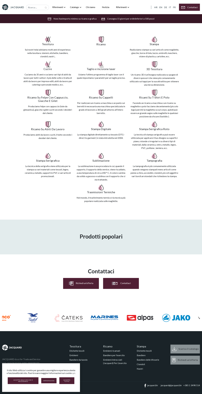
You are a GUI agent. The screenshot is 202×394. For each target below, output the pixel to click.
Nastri (140, 368)
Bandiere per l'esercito (114, 355)
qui (73, 373)
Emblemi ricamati (111, 350)
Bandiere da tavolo (78, 359)
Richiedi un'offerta (81, 283)
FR (174, 7)
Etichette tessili (76, 350)
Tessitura (75, 346)
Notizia (105, 7)
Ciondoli (141, 364)
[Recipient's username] (34, 7)
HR (155, 7)
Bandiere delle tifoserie (148, 359)
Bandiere (141, 355)
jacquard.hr (150, 385)
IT (170, 7)
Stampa (141, 346)
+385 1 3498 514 (191, 385)
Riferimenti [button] (58, 7)
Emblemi (73, 355)
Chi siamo (90, 7)
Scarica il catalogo (185, 349)
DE (165, 7)
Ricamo (108, 346)
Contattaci (121, 283)
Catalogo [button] (74, 7)
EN (160, 7)
